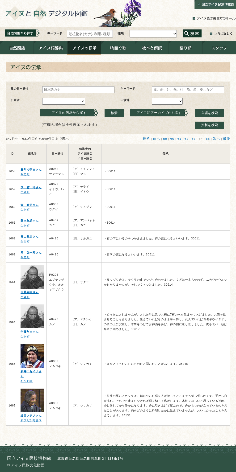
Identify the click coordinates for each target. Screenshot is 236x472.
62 (187, 138)
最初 (146, 138)
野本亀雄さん (30, 220)
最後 (226, 138)
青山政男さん (30, 205)
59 (165, 138)
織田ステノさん (31, 415)
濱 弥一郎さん (31, 187)
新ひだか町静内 (31, 420)
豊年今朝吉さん (31, 169)
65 (208, 138)
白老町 (25, 174)
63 (194, 138)
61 (179, 138)
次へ (216, 138)
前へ (156, 138)
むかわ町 (27, 381)
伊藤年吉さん (30, 292)
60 (172, 138)
